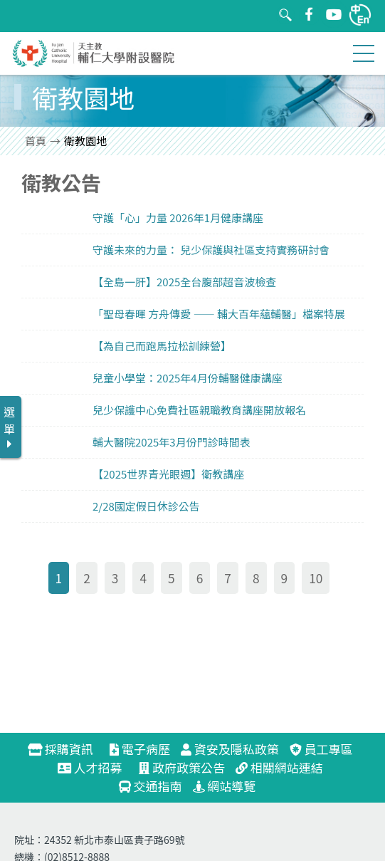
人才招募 (96, 767)
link (192, 218)
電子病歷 (140, 749)
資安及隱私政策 (230, 749)
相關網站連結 (279, 767)
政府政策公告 (182, 767)
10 (315, 578)
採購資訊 (66, 749)
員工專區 (321, 749)
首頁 (35, 140)
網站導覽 (224, 786)
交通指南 (150, 786)
